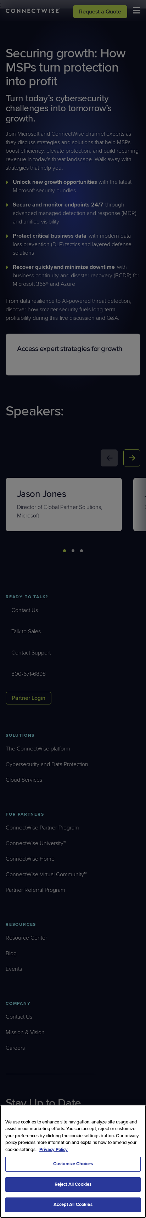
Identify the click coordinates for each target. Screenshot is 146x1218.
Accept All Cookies (73, 1204)
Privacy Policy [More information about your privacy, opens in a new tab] (53, 1149)
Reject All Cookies (73, 1184)
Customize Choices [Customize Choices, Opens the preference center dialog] (73, 1164)
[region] (73, 1161)
